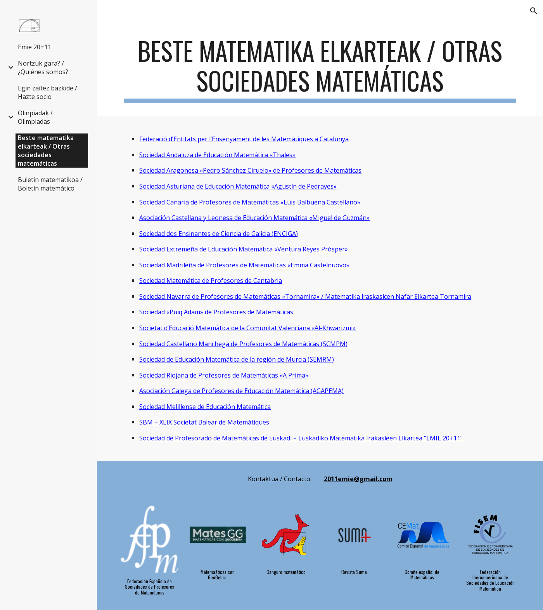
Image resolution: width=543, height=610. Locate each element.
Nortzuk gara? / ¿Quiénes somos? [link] (43, 67)
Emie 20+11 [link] (34, 47)
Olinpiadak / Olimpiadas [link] (35, 117)
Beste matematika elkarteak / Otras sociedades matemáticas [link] (46, 150)
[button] (533, 11)
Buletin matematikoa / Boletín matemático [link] (50, 183)
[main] (320, 69)
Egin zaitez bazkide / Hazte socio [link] (47, 92)
